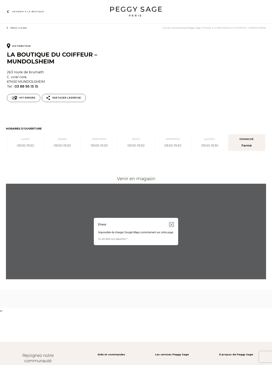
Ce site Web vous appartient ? (113, 239)
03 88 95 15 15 (26, 86)
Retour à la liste (18, 27)
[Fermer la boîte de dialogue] (171, 224)
